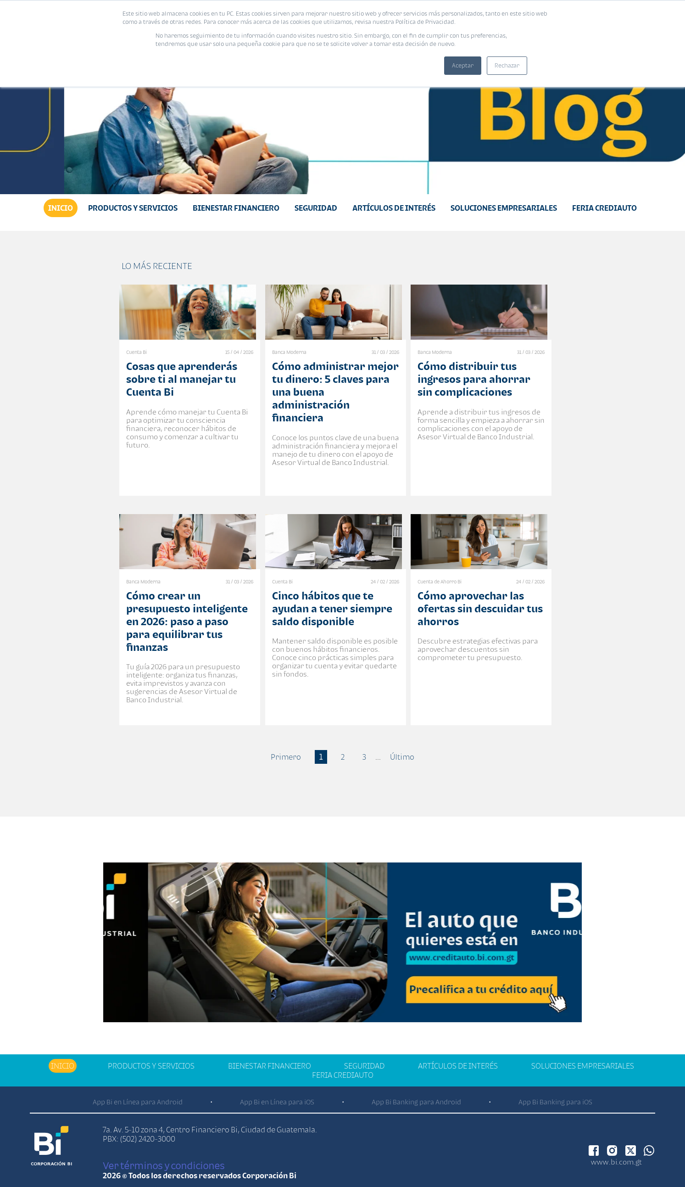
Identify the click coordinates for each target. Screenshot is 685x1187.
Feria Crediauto (604, 208)
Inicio (60, 208)
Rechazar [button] (507, 65)
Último (402, 756)
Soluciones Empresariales (504, 208)
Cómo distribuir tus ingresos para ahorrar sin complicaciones (474, 379)
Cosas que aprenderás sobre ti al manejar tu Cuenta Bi (181, 379)
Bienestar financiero (236, 208)
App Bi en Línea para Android (138, 1102)
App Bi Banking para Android (416, 1102)
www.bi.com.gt (616, 1162)
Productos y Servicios (133, 208)
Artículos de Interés (393, 208)
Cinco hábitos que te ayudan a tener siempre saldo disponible (332, 608)
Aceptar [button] (462, 65)
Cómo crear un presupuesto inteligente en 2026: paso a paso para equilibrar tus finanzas (187, 621)
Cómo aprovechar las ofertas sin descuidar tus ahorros (480, 608)
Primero (286, 756)
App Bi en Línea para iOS (277, 1102)
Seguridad (316, 208)
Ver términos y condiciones (163, 1165)
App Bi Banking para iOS (555, 1102)
